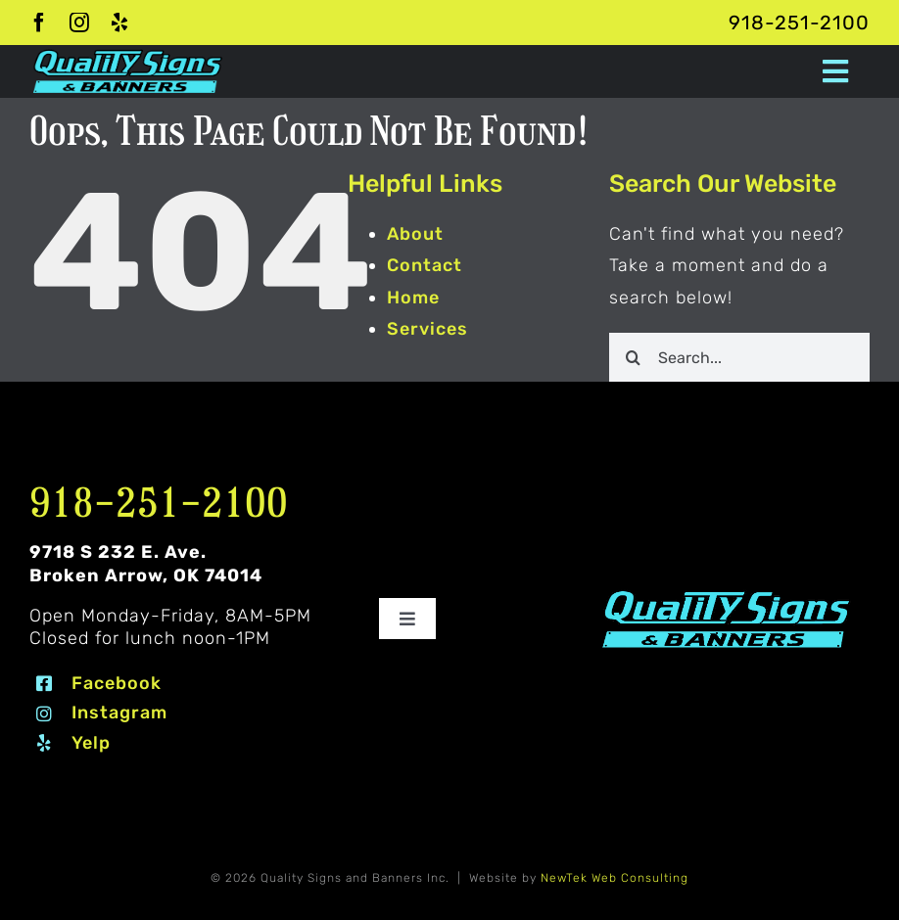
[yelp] (120, 22)
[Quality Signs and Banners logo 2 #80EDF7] (726, 595)
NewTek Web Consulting (614, 878)
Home (413, 297)
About (415, 234)
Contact (424, 265)
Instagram (119, 712)
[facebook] (39, 22)
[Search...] (739, 357)
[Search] (633, 357)
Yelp (91, 743)
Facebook (116, 683)
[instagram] (80, 22)
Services (427, 329)
